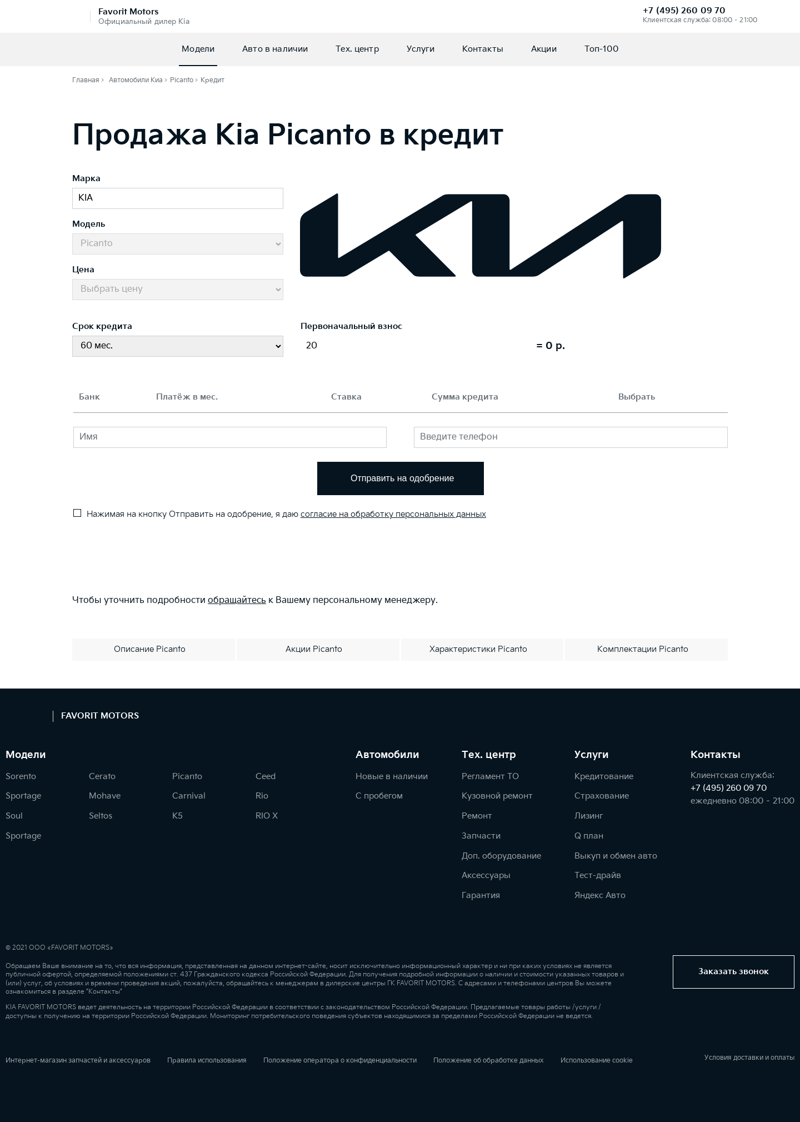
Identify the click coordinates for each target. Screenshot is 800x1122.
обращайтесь (237, 600)
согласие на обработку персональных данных (393, 514)
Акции (544, 49)
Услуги (420, 49)
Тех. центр (357, 49)
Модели (198, 49)
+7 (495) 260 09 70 (684, 11)
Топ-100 (601, 49)
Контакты (482, 49)
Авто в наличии (275, 49)
